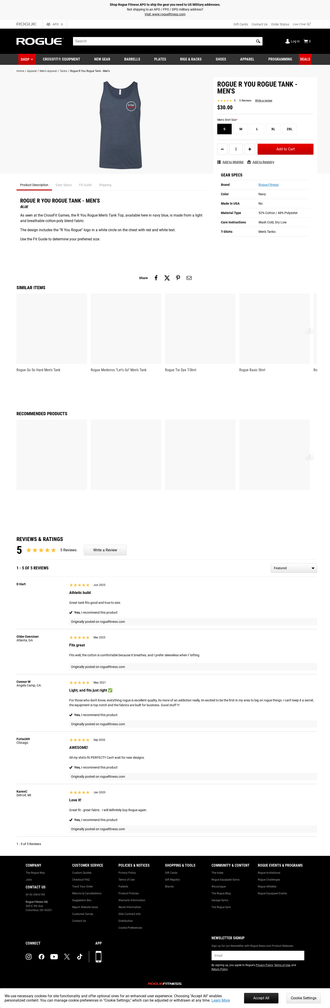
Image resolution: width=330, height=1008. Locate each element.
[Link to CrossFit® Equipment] (61, 59)
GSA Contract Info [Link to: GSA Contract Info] (129, 914)
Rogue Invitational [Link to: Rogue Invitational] (269, 872)
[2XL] (289, 129)
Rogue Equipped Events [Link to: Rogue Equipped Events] (272, 893)
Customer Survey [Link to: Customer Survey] (82, 914)
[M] (241, 129)
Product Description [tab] (34, 185)
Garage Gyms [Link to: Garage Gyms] (220, 900)
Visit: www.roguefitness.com (165, 14)
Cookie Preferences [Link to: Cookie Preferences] (130, 927)
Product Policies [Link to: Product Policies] (128, 893)
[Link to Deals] (305, 59)
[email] (258, 955)
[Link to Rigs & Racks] (191, 59)
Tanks (63, 71)
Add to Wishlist (230, 162)
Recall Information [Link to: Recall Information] (129, 907)
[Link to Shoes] (221, 59)
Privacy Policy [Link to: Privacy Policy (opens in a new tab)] (264, 965)
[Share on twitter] (167, 278)
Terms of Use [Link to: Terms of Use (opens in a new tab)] (282, 965)
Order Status (280, 24)
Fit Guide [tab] (85, 185)
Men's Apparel (48, 71)
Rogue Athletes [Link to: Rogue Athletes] (267, 886)
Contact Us (259, 24)
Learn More (221, 1000)
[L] (257, 129)
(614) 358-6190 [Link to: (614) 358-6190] (35, 894)
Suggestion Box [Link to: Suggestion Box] (81, 900)
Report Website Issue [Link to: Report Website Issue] (85, 907)
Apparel (32, 71)
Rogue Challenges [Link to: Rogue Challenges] (269, 879)
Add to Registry (260, 162)
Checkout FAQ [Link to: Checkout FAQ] (81, 879)
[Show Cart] (307, 41)
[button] (258, 41)
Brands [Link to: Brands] (169, 886)
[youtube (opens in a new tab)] (54, 956)
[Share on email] (189, 278)
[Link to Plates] (160, 59)
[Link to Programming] (280, 59)
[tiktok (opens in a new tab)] (79, 956)
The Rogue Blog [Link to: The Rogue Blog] (221, 893)
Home (20, 71)
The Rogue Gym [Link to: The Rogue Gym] (221, 907)
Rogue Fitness (268, 185)
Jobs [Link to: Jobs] (29, 879)
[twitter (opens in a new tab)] (67, 956)
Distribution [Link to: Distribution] (125, 921)
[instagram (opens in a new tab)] (28, 956)
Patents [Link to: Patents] (123, 886)
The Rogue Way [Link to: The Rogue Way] (35, 872)
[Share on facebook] (156, 278)
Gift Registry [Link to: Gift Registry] (172, 879)
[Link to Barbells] (132, 59)
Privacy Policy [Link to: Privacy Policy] (127, 872)
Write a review (263, 100)
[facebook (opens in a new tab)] (41, 956)
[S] (224, 129)
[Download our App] (98, 956)
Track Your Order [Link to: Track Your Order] (82, 886)
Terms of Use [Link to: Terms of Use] (126, 879)
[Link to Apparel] (247, 59)
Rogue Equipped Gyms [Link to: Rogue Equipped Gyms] (225, 879)
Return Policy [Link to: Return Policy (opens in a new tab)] (220, 969)
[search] (168, 41)
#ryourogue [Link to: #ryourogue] (219, 886)
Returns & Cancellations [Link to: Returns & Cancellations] (87, 893)
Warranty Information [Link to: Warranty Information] (131, 900)
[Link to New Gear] (102, 59)
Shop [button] (25, 59)
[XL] (273, 129)
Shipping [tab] (105, 185)
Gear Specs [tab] (64, 185)
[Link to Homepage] (40, 41)
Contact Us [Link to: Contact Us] (79, 921)
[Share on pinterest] (178, 278)
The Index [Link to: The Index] (217, 872)
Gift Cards (241, 24)
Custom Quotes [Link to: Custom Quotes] (81, 872)
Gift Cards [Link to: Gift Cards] (171, 872)
